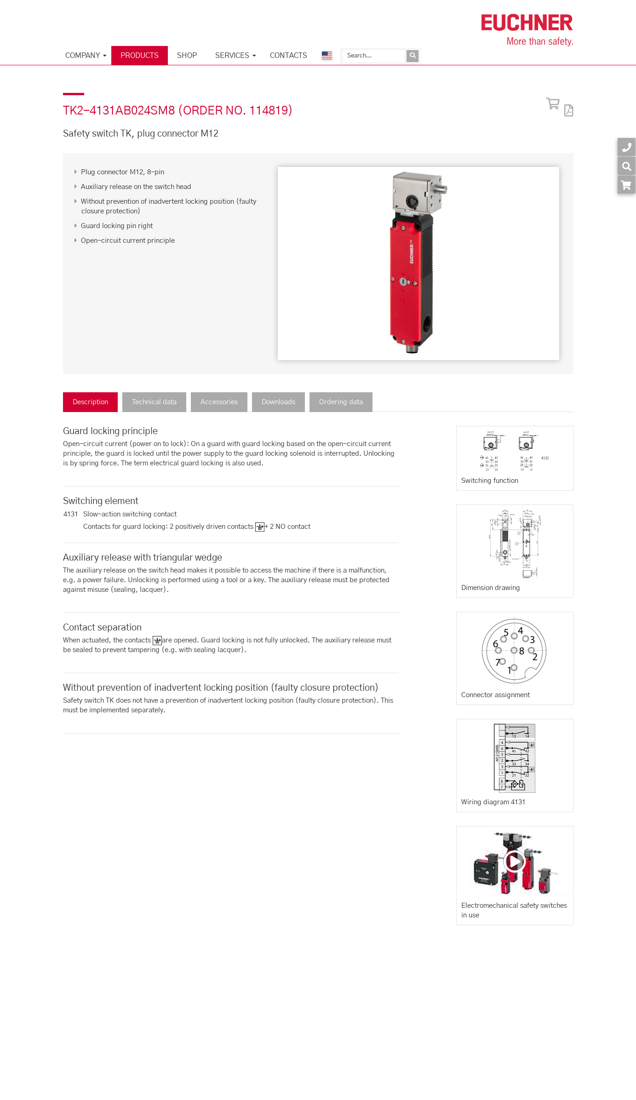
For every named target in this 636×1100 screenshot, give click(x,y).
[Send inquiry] (412, 56)
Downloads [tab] (278, 402)
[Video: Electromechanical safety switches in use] (514, 861)
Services (232, 55)
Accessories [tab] (219, 402)
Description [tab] (90, 402)
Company (82, 55)
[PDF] (566, 104)
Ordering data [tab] (341, 402)
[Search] (373, 56)
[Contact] (627, 147)
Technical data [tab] (154, 402)
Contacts (288, 55)
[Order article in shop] (627, 185)
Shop (187, 55)
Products (139, 55)
